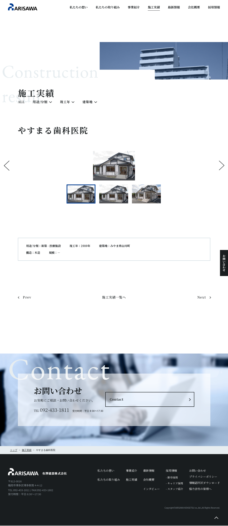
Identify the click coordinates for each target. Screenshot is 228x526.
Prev (27, 322)
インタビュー (151, 489)
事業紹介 (134, 7)
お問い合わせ (224, 263)
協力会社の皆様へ (200, 489)
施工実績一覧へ (114, 322)
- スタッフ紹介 (174, 489)
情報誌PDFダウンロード (204, 483)
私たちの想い (79, 7)
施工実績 (154, 7)
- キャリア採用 (174, 483)
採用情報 (214, 7)
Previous (6, 172)
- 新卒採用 (172, 478)
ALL (21, 108)
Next (221, 172)
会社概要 (194, 7)
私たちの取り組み (108, 7)
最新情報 (174, 7)
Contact (135, 399)
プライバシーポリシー (203, 477)
